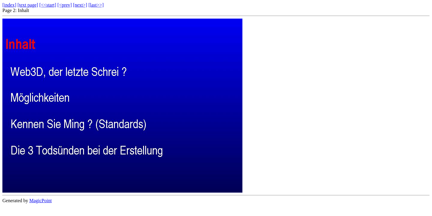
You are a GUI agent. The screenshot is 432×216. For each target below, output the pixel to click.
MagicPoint (40, 200)
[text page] (27, 5)
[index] (9, 5)
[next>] (80, 5)
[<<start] (47, 5)
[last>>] (96, 5)
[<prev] (64, 5)
